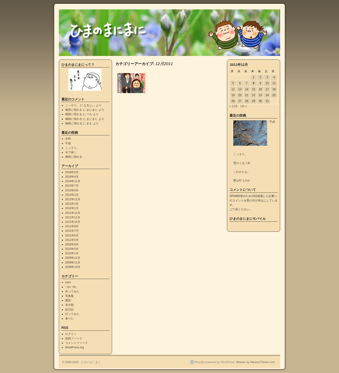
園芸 (68, 300)
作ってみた (72, 291)
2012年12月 (72, 199)
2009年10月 (72, 267)
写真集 (69, 296)
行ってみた (72, 314)
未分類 (69, 304)
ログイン (71, 334)
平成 (68, 143)
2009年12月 (72, 257)
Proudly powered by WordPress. (215, 362)
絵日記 (69, 309)
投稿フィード (73, 338)
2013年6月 (72, 190)
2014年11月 (72, 181)
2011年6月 (72, 235)
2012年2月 (72, 203)
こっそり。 (72, 105)
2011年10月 (72, 222)
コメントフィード (76, 343)
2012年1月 (72, 208)
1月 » (243, 106)
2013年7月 (72, 185)
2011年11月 (72, 217)
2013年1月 (72, 194)
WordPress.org (74, 347)
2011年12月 (72, 213)
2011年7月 (72, 230)
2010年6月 (72, 244)
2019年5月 (72, 172)
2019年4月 (72, 176)
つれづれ (71, 287)
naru (68, 282)
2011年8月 (72, 226)
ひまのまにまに (91, 362)
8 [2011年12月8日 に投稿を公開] (253, 83)
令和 (68, 138)
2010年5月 (72, 249)
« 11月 (234, 106)
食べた (69, 318)
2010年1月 (72, 253)
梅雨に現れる (73, 109)
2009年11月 (72, 262)
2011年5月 (72, 240)
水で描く (71, 152)
